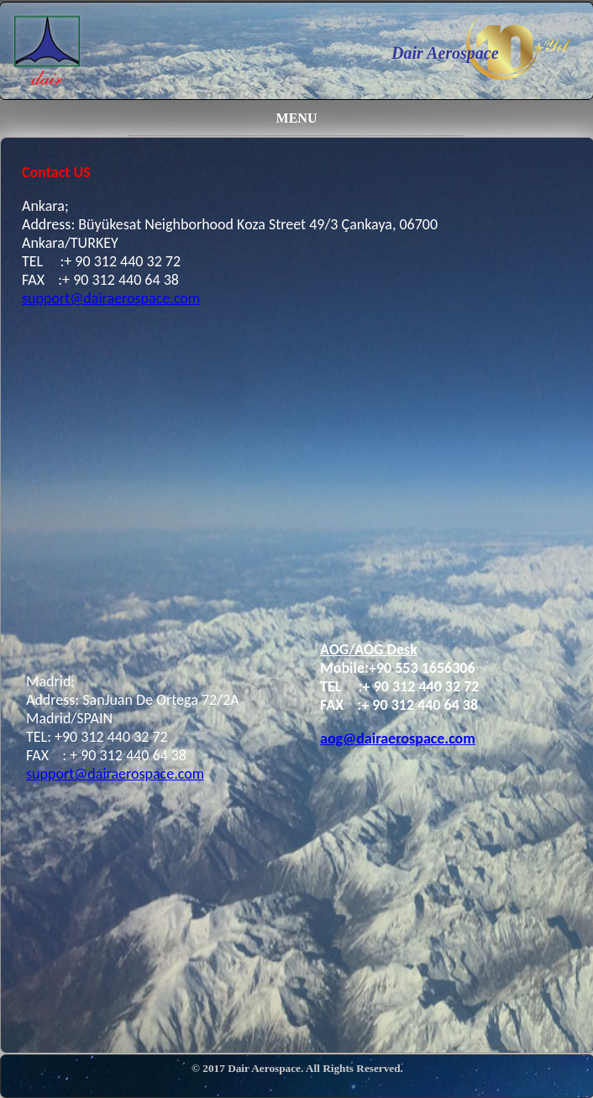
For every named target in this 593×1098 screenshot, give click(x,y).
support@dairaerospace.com (111, 298)
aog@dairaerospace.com (397, 738)
